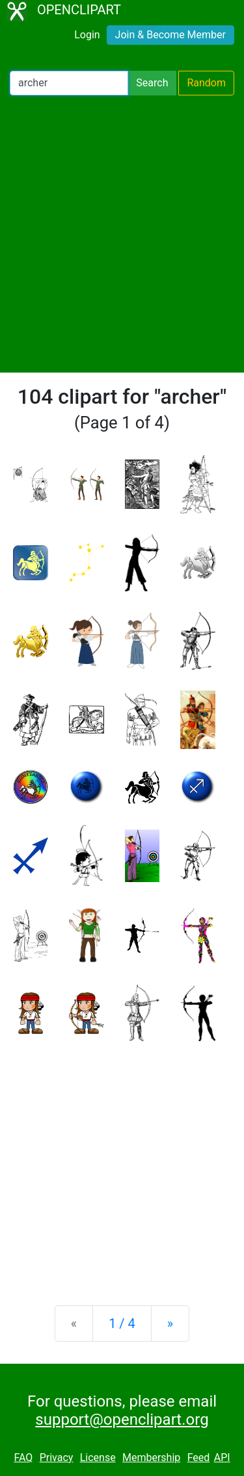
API (222, 1457)
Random (206, 83)
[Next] (170, 1323)
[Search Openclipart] (69, 83)
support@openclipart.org (121, 1419)
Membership (151, 1457)
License (98, 1457)
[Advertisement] (122, 234)
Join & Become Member (170, 35)
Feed (198, 1457)
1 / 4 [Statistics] (122, 1323)
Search (152, 83)
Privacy (57, 1457)
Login (87, 35)
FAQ (23, 1457)
